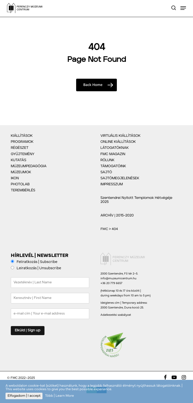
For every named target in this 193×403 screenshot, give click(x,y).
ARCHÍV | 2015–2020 (117, 215)
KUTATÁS (18, 160)
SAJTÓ (106, 172)
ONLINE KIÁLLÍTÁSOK (118, 142)
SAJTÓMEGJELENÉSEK (120, 178)
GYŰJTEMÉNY (22, 154)
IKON (15, 178)
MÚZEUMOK (21, 172)
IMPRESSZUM (112, 184)
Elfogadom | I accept (24, 395)
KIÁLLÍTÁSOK (22, 136)
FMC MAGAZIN (113, 154)
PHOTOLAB (20, 184)
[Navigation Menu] (183, 8)
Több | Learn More (59, 395)
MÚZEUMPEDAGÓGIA (28, 166)
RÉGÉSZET (19, 148)
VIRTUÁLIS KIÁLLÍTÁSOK (120, 136)
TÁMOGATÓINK (113, 166)
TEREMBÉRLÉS (23, 190)
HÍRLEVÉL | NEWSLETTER (39, 256)
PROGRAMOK (22, 142)
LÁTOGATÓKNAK (115, 148)
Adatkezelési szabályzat (116, 315)
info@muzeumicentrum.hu (118, 278)
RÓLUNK (108, 160)
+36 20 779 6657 (111, 283)
